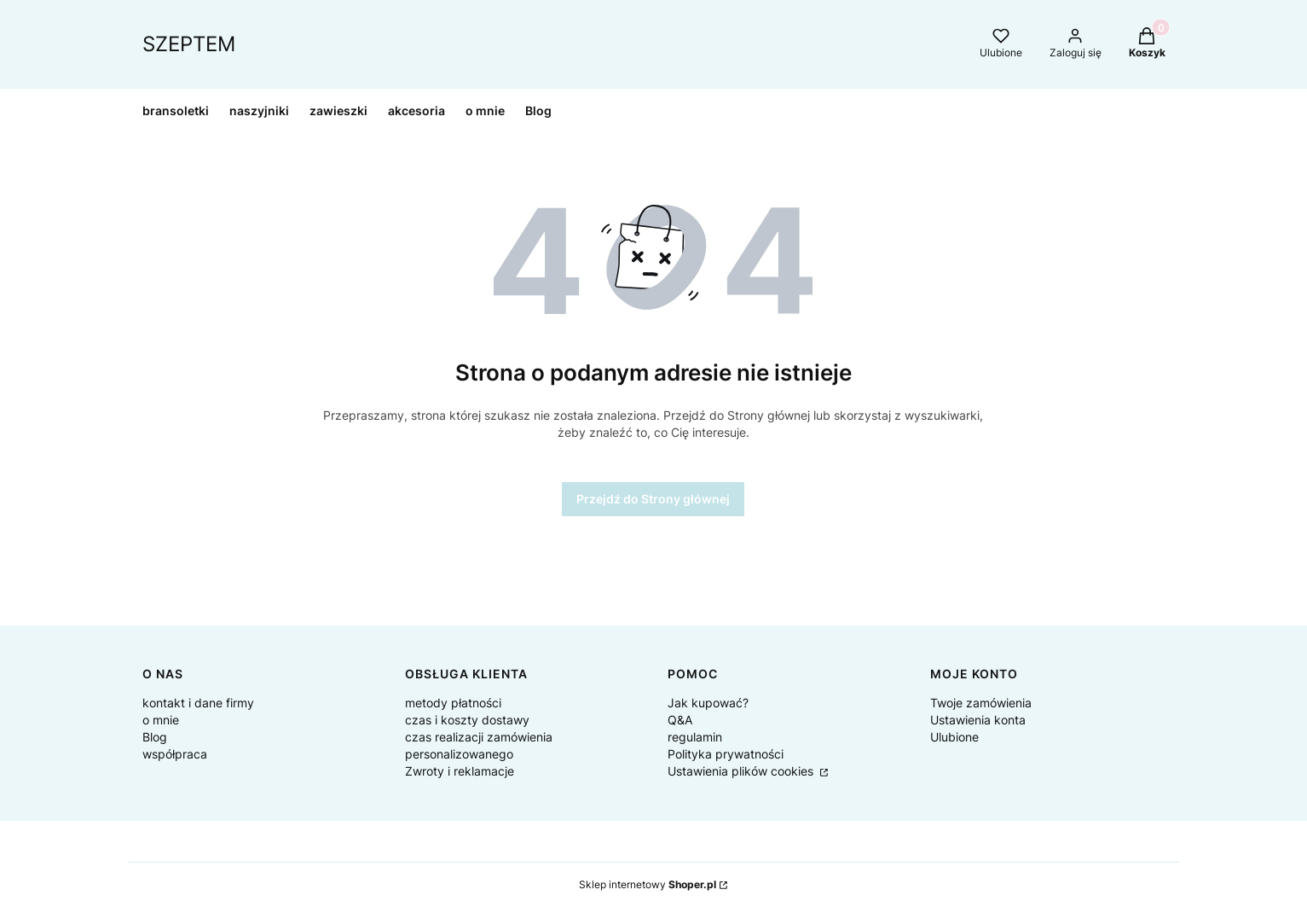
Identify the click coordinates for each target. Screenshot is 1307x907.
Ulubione (954, 737)
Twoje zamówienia (981, 702)
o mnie (160, 719)
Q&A (680, 719)
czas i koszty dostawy (467, 719)
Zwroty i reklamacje (459, 771)
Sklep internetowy (647, 884)
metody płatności (453, 702)
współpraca (174, 754)
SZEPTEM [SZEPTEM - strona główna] (188, 44)
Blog (154, 737)
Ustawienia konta (978, 719)
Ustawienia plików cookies (742, 771)
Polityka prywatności (726, 754)
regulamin (695, 737)
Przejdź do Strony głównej (653, 498)
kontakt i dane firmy (198, 702)
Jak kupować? (708, 702)
